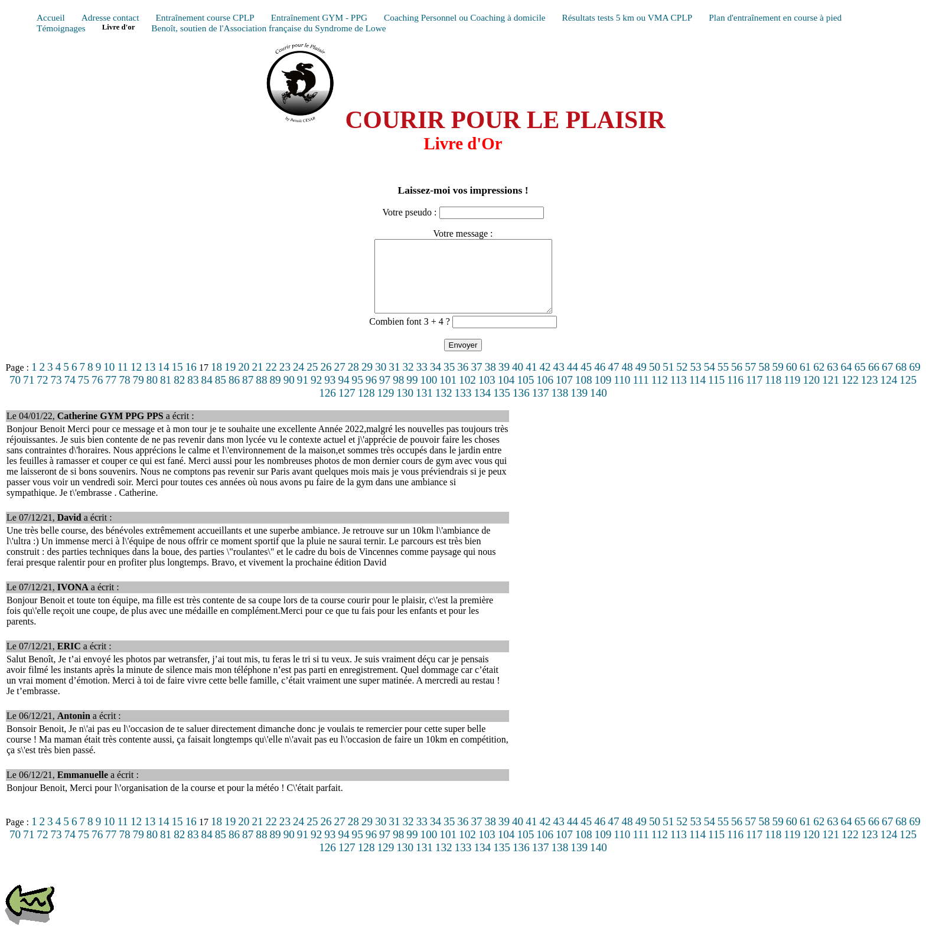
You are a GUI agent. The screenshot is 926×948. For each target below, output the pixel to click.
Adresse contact (110, 17)
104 (506, 394)
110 (622, 394)
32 (408, 381)
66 (873, 381)
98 (398, 394)
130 (404, 407)
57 (750, 381)
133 (463, 407)
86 (234, 394)
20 (243, 381)
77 (110, 394)
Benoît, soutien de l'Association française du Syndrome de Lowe (268, 28)
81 (165, 394)
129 (385, 407)
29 (367, 381)
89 (275, 394)
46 (599, 381)
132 (443, 407)
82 (179, 394)
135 (501, 407)
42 (544, 381)
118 (773, 394)
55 (723, 381)
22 (271, 381)
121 (830, 394)
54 (709, 381)
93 (329, 394)
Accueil (51, 17)
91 (302, 394)
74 (70, 394)
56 (736, 381)
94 (343, 394)
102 (467, 394)
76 (97, 394)
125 (908, 394)
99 (412, 394)
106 (544, 394)
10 (109, 381)
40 (517, 381)
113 (678, 394)
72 (42, 394)
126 (327, 407)
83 (192, 394)
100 (429, 394)
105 (525, 394)
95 (357, 394)
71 (28, 394)
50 (654, 381)
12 (136, 381)
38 (490, 381)
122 (850, 394)
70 (15, 394)
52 (681, 381)
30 (380, 381)
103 (486, 394)
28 (353, 381)
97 (384, 394)
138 (560, 407)
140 (598, 407)
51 (668, 381)
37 (476, 381)
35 (449, 381)
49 (641, 381)
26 (325, 381)
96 (371, 394)
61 (805, 381)
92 (316, 394)
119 (792, 394)
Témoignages (61, 28)
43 (559, 381)
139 (579, 407)
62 (818, 381)
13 (149, 381)
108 (583, 394)
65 (860, 381)
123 (869, 394)
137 (540, 407)
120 (811, 394)
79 (138, 394)
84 (207, 394)
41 (531, 381)
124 (889, 394)
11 (122, 381)
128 (366, 407)
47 (613, 381)
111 (640, 394)
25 (312, 381)
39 (504, 381)
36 (462, 381)
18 (216, 381)
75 (83, 394)
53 (695, 381)
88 (261, 394)
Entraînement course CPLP (204, 17)
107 (564, 394)
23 (285, 381)
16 (191, 381)
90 (289, 394)
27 (339, 381)
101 (448, 394)
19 (230, 381)
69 (914, 381)
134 (482, 407)
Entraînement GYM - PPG (319, 17)
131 (424, 407)
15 (177, 381)
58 (764, 381)
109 (603, 394)
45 (586, 381)
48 (627, 381)
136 (521, 407)
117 (754, 394)
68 (901, 381)
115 (716, 394)
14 (163, 381)
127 (347, 407)
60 (791, 381)
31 (394, 381)
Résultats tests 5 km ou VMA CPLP (627, 17)
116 (735, 394)
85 (220, 394)
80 (152, 394)
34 (435, 381)
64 (846, 381)
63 (832, 381)
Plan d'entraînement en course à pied (775, 17)
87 (247, 394)
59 (778, 381)
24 (298, 381)
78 (124, 394)
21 (257, 381)
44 (572, 381)
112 (659, 394)
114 (697, 394)
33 (422, 381)
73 (55, 394)
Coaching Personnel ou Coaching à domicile (464, 17)
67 (887, 381)
